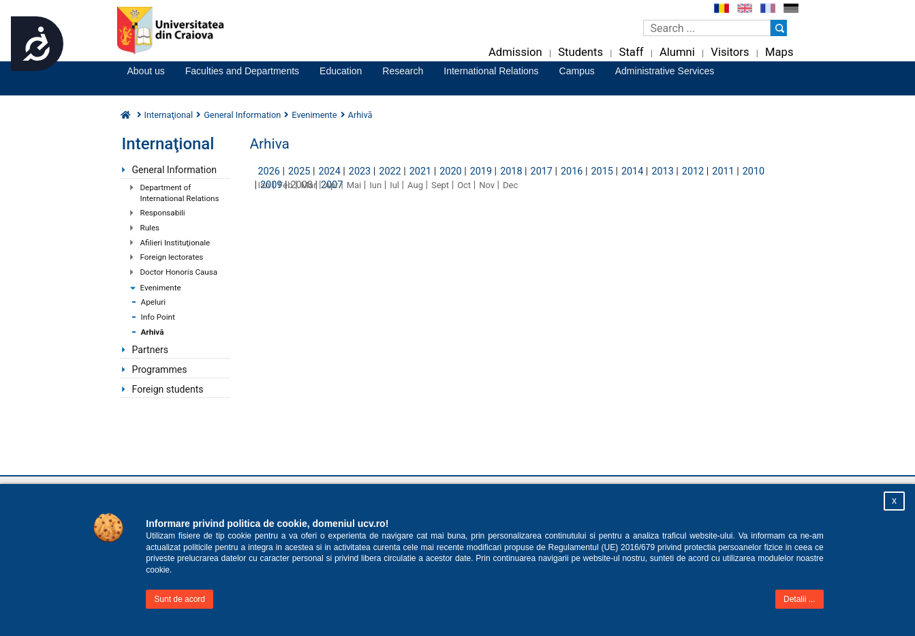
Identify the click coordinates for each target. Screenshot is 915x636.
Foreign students (168, 389)
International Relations (491, 70)
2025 (299, 171)
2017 (542, 171)
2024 (329, 171)
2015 (601, 171)
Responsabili (162, 212)
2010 (753, 171)
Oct (464, 185)
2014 (632, 171)
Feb (285, 185)
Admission (515, 52)
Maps (779, 52)
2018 (511, 171)
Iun (375, 185)
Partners (150, 349)
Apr (331, 185)
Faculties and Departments (242, 70)
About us (146, 70)
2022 (390, 171)
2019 (481, 171)
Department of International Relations (179, 193)
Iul (394, 185)
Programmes (159, 369)
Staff (631, 52)
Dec (510, 185)
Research (402, 70)
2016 (572, 171)
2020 (450, 171)
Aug (415, 185)
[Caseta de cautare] (707, 28)
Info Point (158, 317)
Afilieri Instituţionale (175, 242)
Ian (264, 185)
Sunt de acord (179, 599)
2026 (269, 171)
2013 (662, 171)
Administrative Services (665, 70)
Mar (309, 185)
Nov (487, 185)
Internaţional (168, 115)
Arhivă (152, 332)
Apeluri (153, 302)
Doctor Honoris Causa (179, 272)
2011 (723, 171)
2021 (420, 171)
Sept (440, 185)
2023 (360, 171)
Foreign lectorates (172, 257)
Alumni (677, 52)
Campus (577, 70)
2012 (693, 171)
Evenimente (160, 287)
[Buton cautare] (779, 28)
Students (580, 52)
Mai (354, 185)
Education (341, 70)
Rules (150, 227)
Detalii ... (800, 599)
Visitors (730, 52)
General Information (174, 169)
